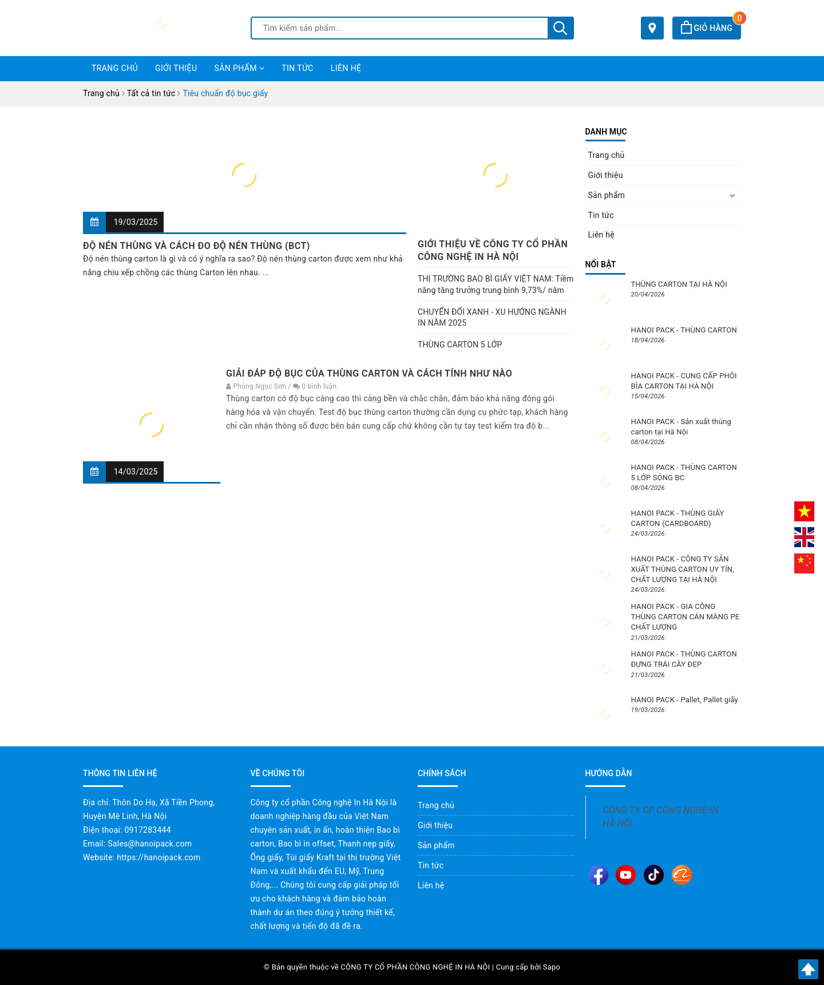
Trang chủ (115, 68)
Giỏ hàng (711, 28)
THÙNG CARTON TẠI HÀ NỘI (679, 284)
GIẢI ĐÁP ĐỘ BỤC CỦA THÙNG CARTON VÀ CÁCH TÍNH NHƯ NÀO (369, 373)
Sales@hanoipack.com (150, 843)
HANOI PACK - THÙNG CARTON (684, 330)
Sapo (552, 967)
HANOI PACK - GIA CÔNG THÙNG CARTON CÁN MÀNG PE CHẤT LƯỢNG (685, 616)
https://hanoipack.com (158, 857)
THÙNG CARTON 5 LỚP (460, 344)
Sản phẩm (239, 68)
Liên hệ (346, 68)
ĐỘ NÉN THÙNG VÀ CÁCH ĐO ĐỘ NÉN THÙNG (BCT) (196, 245)
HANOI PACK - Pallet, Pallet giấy (684, 699)
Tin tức (298, 68)
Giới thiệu (176, 68)
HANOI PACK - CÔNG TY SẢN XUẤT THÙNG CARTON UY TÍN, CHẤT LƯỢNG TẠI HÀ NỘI (682, 569)
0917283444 (148, 829)
